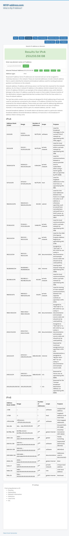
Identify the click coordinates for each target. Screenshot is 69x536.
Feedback (63, 42)
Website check (50, 42)
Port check (63, 38)
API (57, 42)
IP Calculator (42, 38)
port (59, 70)
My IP (15, 38)
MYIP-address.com (13, 5)
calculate (46, 70)
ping (41, 70)
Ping (35, 38)
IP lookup (28, 38)
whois (36, 70)
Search (26, 66)
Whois (21, 38)
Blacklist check (53, 38)
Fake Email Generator (10, 533)
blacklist (53, 70)
